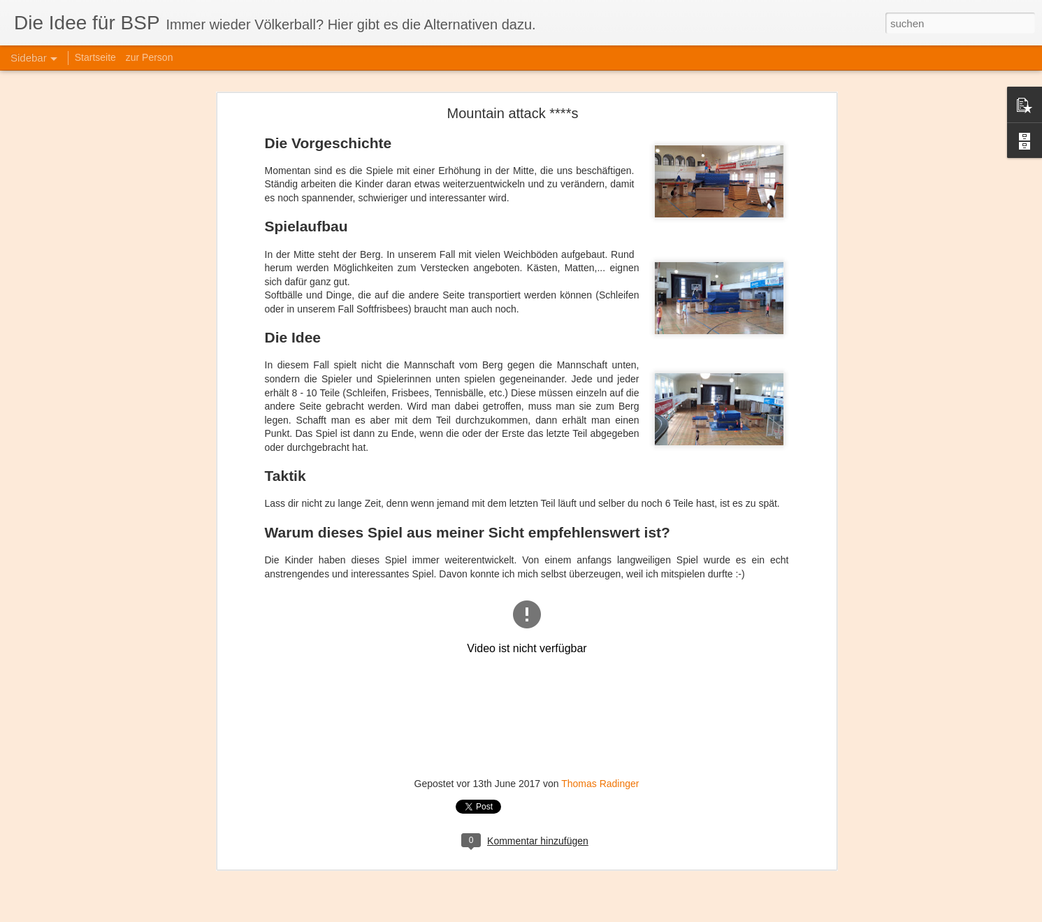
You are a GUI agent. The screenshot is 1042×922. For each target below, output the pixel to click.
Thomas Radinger (600, 755)
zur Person (149, 57)
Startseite (95, 57)
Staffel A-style (59, 903)
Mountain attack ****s (513, 85)
